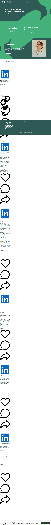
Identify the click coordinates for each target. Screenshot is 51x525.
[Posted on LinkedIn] (5, 74)
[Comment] (5, 189)
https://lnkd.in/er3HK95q (3, 87)
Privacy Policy (30, 132)
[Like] (5, 111)
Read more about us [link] (8, 52)
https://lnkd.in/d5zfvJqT (6, 166)
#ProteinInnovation (2, 463)
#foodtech (6, 249)
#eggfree (4, 248)
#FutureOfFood (2, 388)
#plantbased (1, 248)
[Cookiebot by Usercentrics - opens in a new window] (4, 523)
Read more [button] (1, 88)
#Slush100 (3, 387)
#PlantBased (5, 388)
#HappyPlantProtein (7, 387)
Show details (35, 523)
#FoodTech (1, 462)
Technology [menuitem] (25, 121)
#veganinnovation (2, 249)
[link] (8, 123)
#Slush (1, 387)
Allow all (45, 518)
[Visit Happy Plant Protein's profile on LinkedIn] (5, 206)
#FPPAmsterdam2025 (3, 460)
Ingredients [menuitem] (31, 121)
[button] (0, 66)
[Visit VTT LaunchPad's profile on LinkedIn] (5, 154)
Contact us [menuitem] (36, 121)
